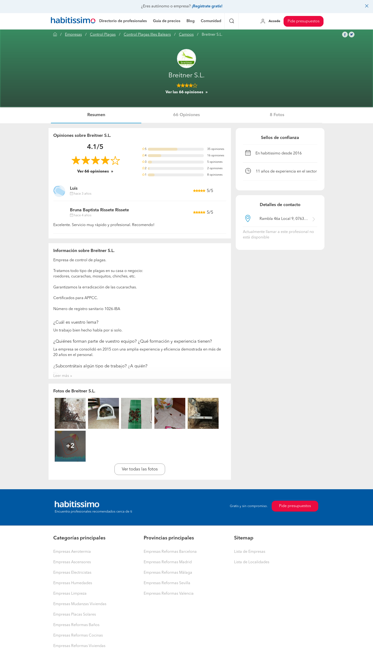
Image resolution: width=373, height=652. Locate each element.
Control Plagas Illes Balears (147, 35)
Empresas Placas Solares (74, 615)
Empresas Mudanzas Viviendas (79, 604)
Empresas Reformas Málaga (168, 573)
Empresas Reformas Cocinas (78, 635)
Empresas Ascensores (72, 562)
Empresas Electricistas (72, 573)
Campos (186, 35)
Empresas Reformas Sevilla (167, 583)
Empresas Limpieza (70, 594)
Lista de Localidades (251, 562)
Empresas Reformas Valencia (169, 594)
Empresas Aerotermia (72, 552)
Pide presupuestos (303, 21)
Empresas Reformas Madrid (168, 562)
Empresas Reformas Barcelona (170, 552)
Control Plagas (103, 35)
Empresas (73, 35)
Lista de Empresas (249, 552)
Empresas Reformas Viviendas (79, 646)
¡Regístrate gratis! (207, 6)
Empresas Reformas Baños (76, 625)
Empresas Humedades (72, 583)
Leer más (61, 376)
